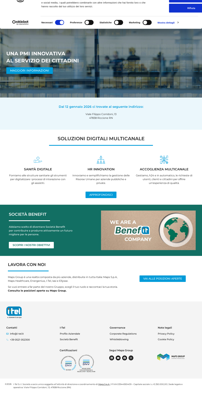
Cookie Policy (166, 339)
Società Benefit (69, 339)
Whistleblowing (119, 339)
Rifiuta (176, 28)
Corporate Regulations (123, 333)
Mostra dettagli (166, 42)
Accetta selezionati (175, 18)
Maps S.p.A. (104, 384)
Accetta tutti (175, 8)
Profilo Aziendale (70, 333)
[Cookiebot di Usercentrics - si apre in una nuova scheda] (20, 42)
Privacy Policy (166, 333)
